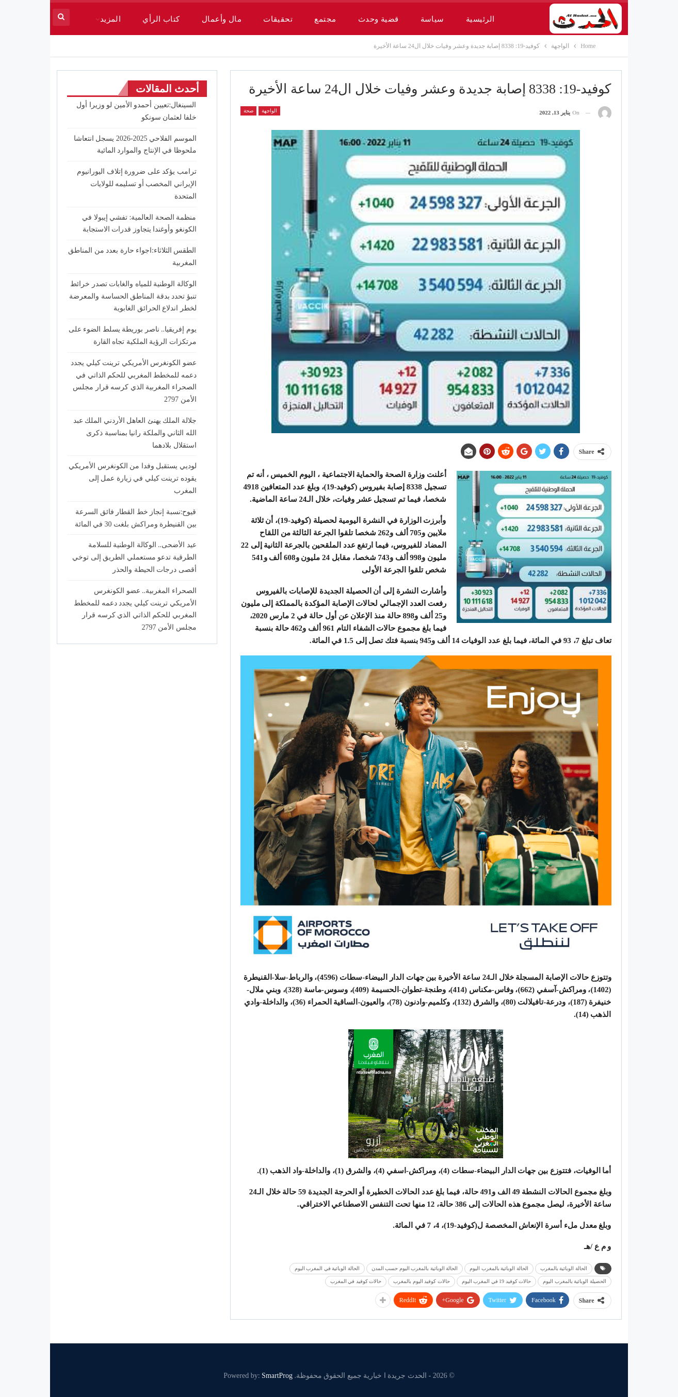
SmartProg (277, 1375)
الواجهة (269, 110)
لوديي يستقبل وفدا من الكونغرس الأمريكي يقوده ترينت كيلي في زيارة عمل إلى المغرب (133, 478)
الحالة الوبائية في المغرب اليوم (327, 1268)
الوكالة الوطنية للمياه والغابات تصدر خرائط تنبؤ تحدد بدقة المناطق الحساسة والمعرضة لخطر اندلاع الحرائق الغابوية (133, 296)
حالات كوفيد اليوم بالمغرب (421, 1281)
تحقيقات (278, 19)
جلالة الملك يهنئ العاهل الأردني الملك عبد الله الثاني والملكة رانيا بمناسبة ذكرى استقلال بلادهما (135, 433)
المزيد (110, 19)
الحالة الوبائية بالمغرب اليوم (499, 1268)
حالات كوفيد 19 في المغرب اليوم (496, 1281)
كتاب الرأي (161, 19)
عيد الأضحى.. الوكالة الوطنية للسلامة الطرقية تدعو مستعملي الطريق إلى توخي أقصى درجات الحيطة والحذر (134, 557)
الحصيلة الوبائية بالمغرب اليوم (574, 1281)
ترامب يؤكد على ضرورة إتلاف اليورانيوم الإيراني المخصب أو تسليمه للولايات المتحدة (137, 184)
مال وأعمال (221, 19)
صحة (248, 110)
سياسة (432, 19)
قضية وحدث (378, 19)
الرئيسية (480, 19)
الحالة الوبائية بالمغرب (563, 1268)
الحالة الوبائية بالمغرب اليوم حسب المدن (415, 1268)
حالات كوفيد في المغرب (356, 1281)
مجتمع (325, 19)
